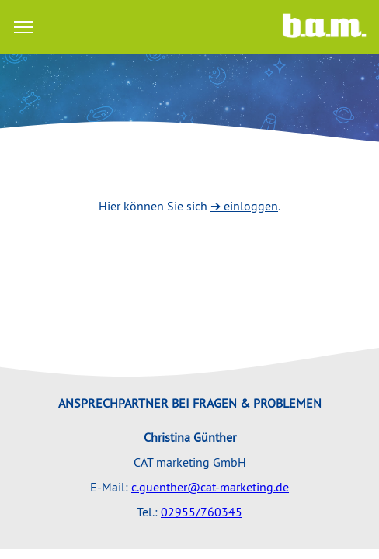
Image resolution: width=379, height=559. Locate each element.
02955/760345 (201, 511)
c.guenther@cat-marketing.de (210, 487)
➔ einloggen (244, 206)
